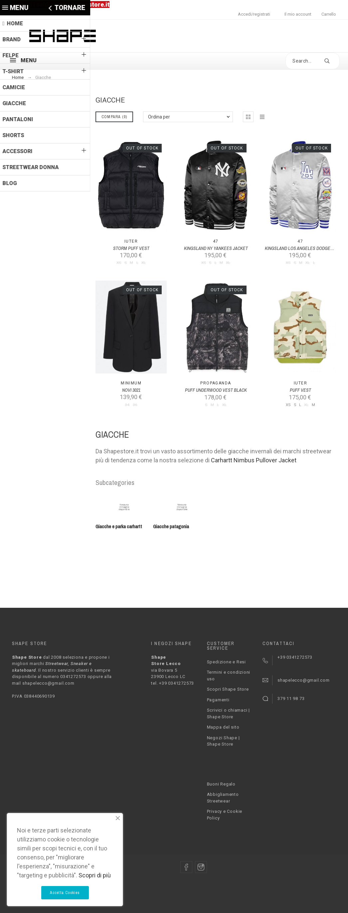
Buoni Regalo (221, 784)
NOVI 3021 (131, 390)
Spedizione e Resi (226, 661)
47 (216, 241)
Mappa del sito (223, 727)
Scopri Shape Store (228, 689)
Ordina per (159, 116)
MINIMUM (131, 383)
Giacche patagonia (171, 526)
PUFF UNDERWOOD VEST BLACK (216, 390)
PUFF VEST (300, 390)
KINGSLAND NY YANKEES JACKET (216, 248)
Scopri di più (95, 875)
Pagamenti (218, 699)
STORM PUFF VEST (131, 248)
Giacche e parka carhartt (118, 526)
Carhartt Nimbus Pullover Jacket (253, 460)
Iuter (131, 241)
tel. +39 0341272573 (172, 683)
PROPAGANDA (215, 383)
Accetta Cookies (65, 892)
